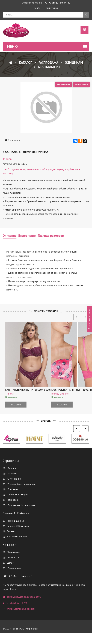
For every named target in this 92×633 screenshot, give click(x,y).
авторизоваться (29, 169)
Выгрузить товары (89, 319)
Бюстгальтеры (48, 67)
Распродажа (48, 62)
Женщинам (73, 62)
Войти (37, 8)
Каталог (25, 62)
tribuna (7, 159)
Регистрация (52, 8)
